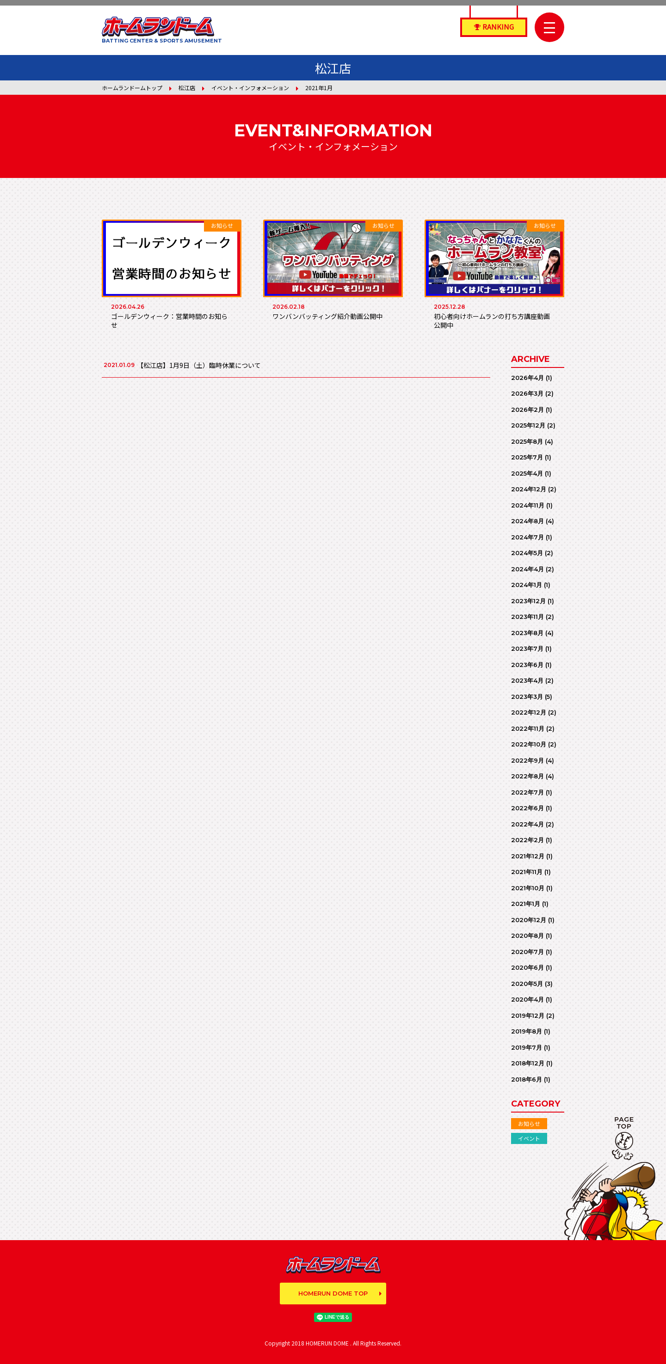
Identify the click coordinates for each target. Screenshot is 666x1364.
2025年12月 (528, 425)
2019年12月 (527, 1015)
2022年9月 (527, 760)
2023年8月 (527, 632)
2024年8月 (527, 521)
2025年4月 (527, 473)
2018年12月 (527, 1063)
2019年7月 (526, 1047)
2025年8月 (527, 441)
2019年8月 (526, 1031)
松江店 (187, 88)
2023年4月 (527, 680)
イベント (529, 1138)
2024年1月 (526, 584)
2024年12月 (528, 489)
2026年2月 (527, 409)
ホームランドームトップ (132, 88)
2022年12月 (528, 712)
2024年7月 (527, 537)
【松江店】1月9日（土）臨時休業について (199, 365)
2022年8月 (527, 776)
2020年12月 (528, 920)
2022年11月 (527, 728)
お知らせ (529, 1123)
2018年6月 (526, 1079)
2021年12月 (527, 856)
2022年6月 (527, 808)
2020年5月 (527, 983)
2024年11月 (527, 505)
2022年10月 (528, 744)
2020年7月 (527, 951)
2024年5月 (527, 553)
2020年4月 (527, 999)
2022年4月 (527, 824)
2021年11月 (527, 871)
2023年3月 (527, 696)
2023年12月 (528, 601)
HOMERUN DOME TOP (333, 1293)
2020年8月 (527, 935)
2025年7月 (527, 457)
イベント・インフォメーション (250, 88)
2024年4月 (527, 569)
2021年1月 (525, 903)
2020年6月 (527, 967)
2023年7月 (527, 648)
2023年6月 (527, 664)
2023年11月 (527, 616)
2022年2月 (527, 840)
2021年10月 (527, 888)
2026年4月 (527, 377)
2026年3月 (527, 393)
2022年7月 (527, 792)
